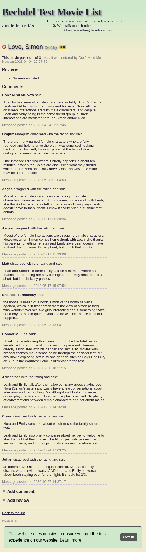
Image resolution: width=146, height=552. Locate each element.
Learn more (70, 540)
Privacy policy (9, 521)
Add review (15, 500)
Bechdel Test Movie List (52, 12)
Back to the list (13, 513)
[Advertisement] (123, 116)
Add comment (18, 491)
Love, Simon (37, 46)
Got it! (128, 537)
